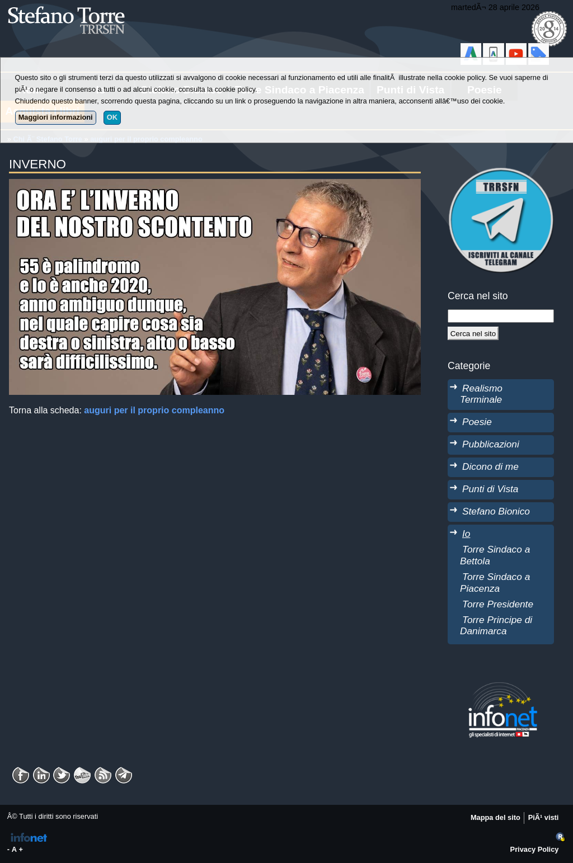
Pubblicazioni (490, 444)
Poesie (477, 421)
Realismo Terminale (481, 394)
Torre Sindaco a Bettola (495, 555)
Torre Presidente (497, 604)
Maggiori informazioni (55, 117)
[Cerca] (473, 333)
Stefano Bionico (496, 511)
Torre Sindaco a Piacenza (495, 582)
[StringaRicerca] (501, 316)
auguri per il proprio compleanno (154, 410)
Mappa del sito (495, 817)
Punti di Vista (490, 488)
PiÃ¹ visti (543, 817)
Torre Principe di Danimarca (496, 625)
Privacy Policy (534, 849)
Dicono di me (490, 466)
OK (112, 117)
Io (466, 533)
